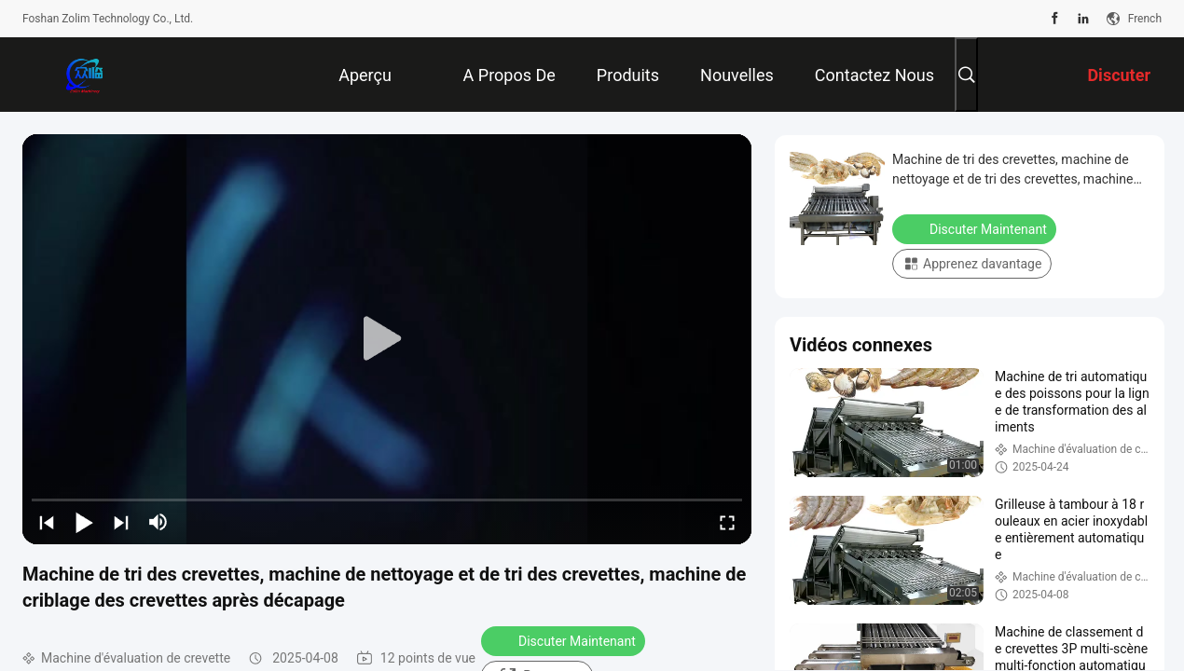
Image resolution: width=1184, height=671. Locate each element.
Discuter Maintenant (565, 640)
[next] (121, 522)
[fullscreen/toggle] (727, 522)
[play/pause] (84, 522)
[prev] (46, 522)
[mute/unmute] (158, 522)
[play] (387, 339)
